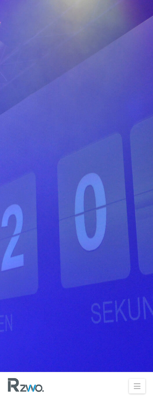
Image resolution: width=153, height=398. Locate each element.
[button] (137, 386)
